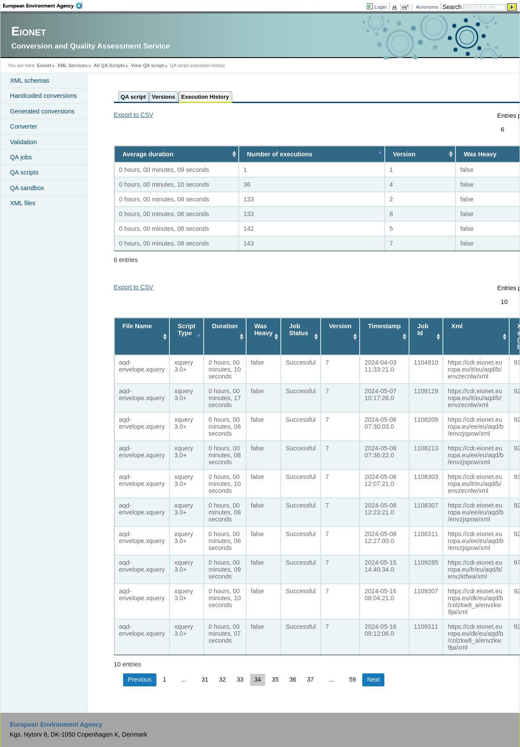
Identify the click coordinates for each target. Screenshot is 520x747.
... (183, 679)
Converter (23, 126)
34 (257, 679)
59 (352, 679)
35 (275, 679)
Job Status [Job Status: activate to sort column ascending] (298, 329)
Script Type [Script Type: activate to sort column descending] (186, 329)
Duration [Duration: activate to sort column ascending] (224, 326)
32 (222, 679)
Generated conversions (42, 111)
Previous (139, 679)
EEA (42, 5)
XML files (23, 203)
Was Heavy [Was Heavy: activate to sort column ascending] (263, 329)
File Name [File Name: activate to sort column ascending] (137, 326)
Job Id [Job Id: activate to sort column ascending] (423, 329)
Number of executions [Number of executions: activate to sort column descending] (277, 154)
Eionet (44, 65)
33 (240, 679)
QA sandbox (27, 187)
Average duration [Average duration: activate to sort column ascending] (148, 154)
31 (205, 679)
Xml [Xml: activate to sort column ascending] (456, 326)
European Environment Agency (56, 724)
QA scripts (24, 172)
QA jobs (21, 157)
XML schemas (29, 80)
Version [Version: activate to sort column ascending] (404, 154)
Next (373, 679)
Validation (23, 142)
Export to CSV (133, 114)
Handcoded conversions (43, 95)
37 (310, 679)
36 (292, 679)
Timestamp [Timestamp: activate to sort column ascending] (384, 326)
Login (380, 7)
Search (452, 6)
